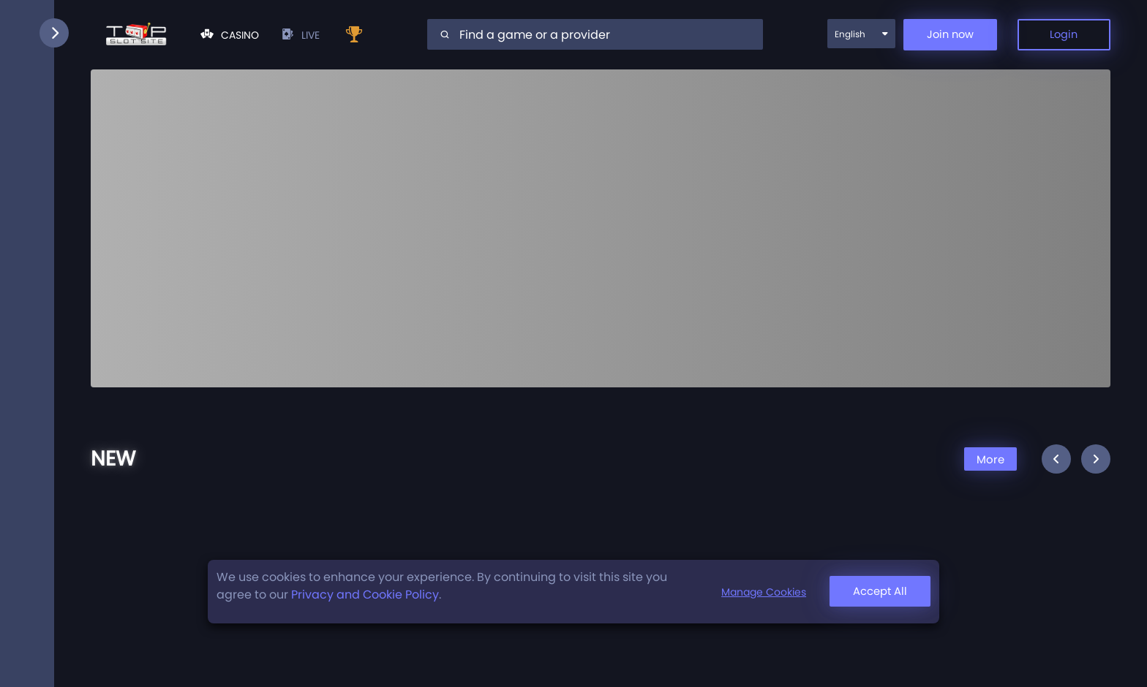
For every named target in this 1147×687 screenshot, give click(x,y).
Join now (941, 35)
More (988, 460)
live (300, 36)
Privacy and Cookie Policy (365, 594)
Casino (229, 36)
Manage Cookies (758, 592)
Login (1061, 35)
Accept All (878, 591)
